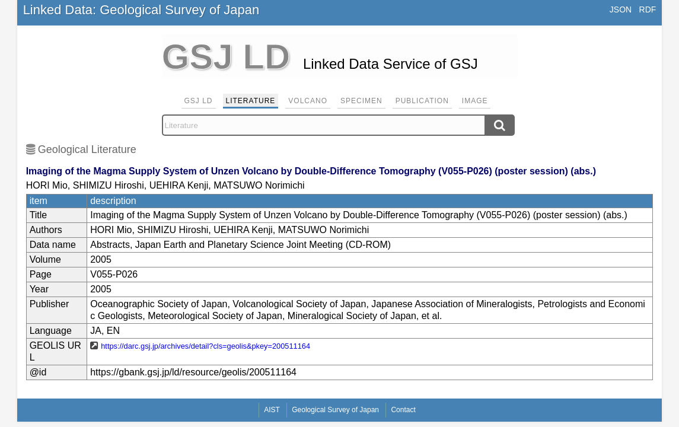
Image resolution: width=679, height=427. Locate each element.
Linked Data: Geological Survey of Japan (141, 9)
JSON (621, 9)
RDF (647, 9)
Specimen (361, 101)
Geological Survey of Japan (335, 410)
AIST (272, 410)
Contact (403, 410)
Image (475, 101)
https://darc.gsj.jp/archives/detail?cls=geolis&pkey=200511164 (205, 346)
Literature (251, 101)
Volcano (307, 101)
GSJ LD (198, 101)
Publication (422, 101)
